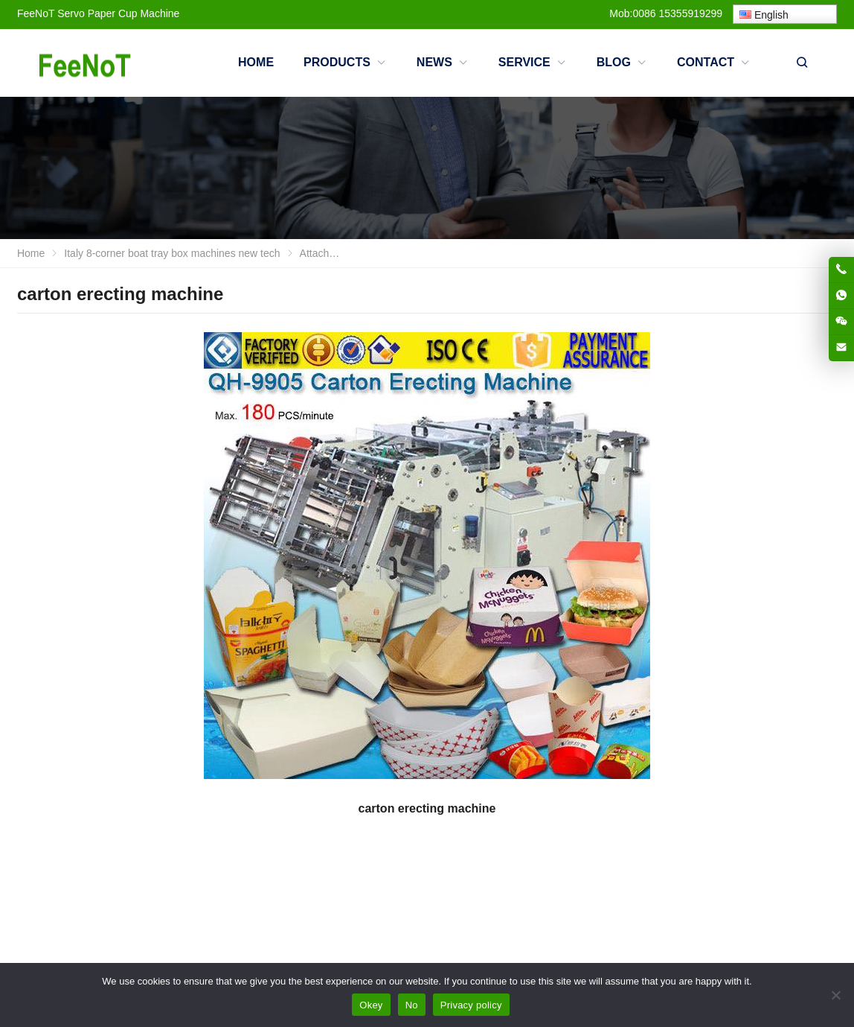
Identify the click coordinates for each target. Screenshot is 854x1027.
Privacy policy (471, 1005)
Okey (370, 1005)
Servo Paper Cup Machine (118, 13)
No (411, 1005)
